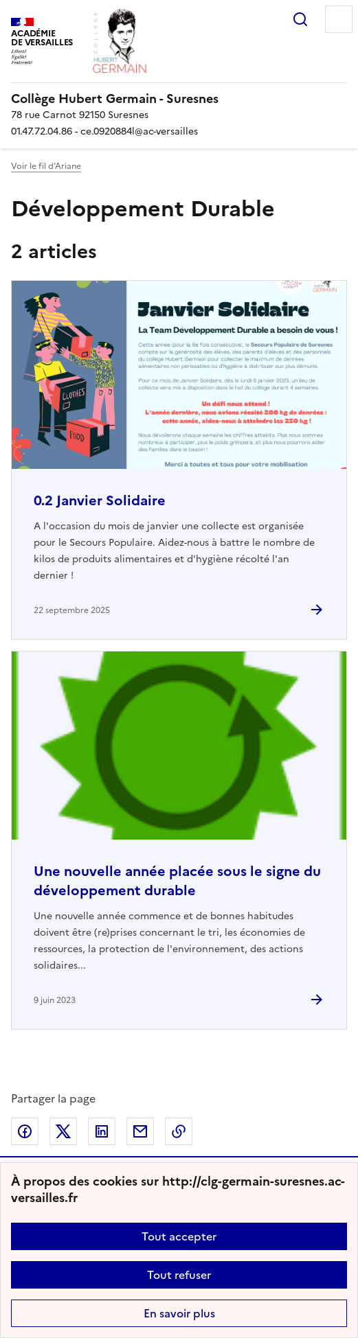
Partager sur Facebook (24, 1131)
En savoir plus (179, 1313)
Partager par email (140, 1131)
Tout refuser (179, 1275)
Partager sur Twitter (63, 1131)
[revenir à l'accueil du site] (179, 99)
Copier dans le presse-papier (178, 1131)
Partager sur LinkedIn (101, 1131)
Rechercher (300, 19)
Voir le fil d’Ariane (46, 166)
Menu (339, 19)
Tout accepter (179, 1236)
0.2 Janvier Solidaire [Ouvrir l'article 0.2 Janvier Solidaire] (100, 500)
